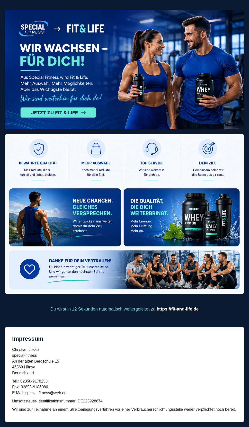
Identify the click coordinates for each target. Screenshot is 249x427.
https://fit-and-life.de (178, 309)
